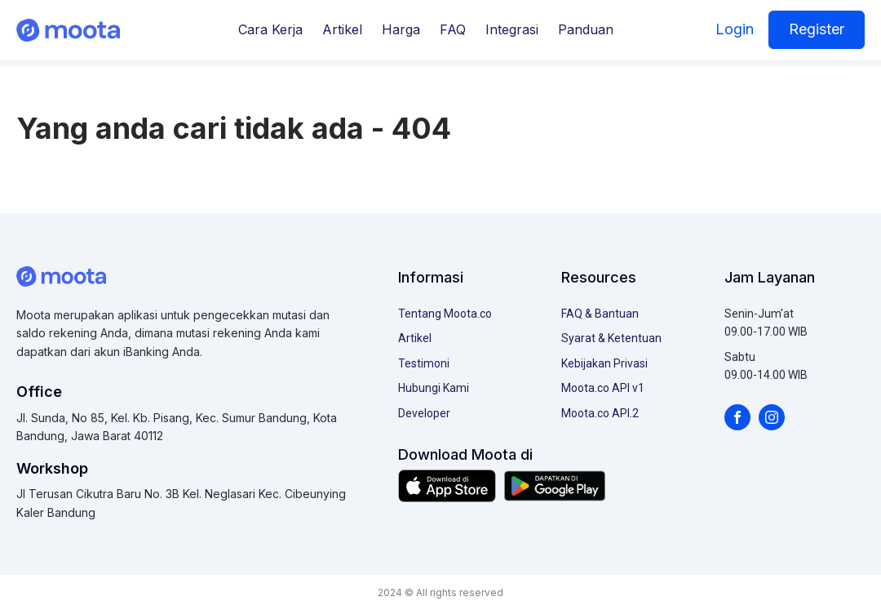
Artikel (342, 29)
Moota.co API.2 (600, 413)
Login (734, 29)
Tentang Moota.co (445, 313)
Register (816, 29)
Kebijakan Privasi (604, 363)
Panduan (585, 29)
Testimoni (423, 363)
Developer (424, 413)
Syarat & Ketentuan (611, 338)
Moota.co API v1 (602, 387)
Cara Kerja (270, 29)
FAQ (453, 29)
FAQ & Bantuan (600, 313)
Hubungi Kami (433, 387)
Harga (401, 29)
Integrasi (511, 29)
